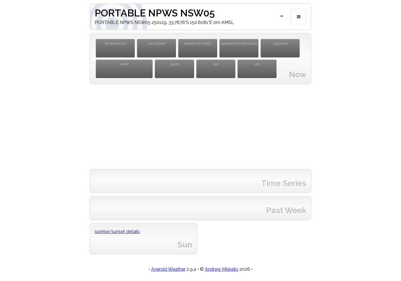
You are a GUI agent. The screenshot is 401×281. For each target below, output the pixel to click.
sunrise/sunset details (117, 231)
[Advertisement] (200, 127)
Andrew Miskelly (221, 269)
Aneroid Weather (168, 269)
